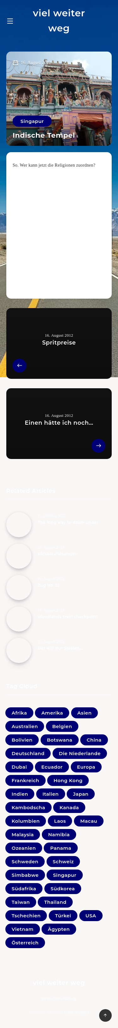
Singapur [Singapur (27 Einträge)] (64, 875)
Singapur (32, 121)
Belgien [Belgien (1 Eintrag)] (62, 726)
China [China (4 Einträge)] (94, 740)
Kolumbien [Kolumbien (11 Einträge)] (26, 821)
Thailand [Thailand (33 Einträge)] (55, 902)
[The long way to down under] (18, 524)
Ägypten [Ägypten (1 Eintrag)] (59, 929)
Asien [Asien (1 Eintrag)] (84, 713)
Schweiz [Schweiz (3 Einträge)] (63, 862)
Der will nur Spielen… (60, 648)
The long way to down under (68, 522)
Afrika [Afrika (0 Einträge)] (19, 713)
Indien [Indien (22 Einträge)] (20, 794)
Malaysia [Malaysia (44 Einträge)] (23, 834)
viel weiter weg (59, 20)
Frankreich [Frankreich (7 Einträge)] (25, 780)
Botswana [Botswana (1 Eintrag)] (59, 740)
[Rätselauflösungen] (18, 556)
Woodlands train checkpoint (68, 616)
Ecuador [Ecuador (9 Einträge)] (52, 767)
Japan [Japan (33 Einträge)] (80, 794)
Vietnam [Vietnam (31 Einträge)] (23, 929)
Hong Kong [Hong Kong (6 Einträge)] (67, 780)
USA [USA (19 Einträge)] (91, 916)
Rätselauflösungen (57, 553)
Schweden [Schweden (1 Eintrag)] (25, 862)
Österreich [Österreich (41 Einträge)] (25, 943)
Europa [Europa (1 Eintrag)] (86, 767)
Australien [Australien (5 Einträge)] (25, 726)
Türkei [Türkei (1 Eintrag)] (63, 916)
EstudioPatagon (76, 1012)
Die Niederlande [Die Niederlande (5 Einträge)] (80, 753)
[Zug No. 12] (18, 587)
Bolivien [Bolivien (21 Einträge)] (22, 740)
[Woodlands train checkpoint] (18, 619)
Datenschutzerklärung (59, 999)
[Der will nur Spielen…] (18, 650)
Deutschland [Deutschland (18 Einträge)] (28, 753)
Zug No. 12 (48, 585)
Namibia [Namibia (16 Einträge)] (59, 834)
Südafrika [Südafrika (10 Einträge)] (24, 889)
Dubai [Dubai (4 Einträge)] (19, 767)
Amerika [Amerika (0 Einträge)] (52, 713)
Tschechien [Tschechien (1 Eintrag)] (26, 916)
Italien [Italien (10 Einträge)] (50, 794)
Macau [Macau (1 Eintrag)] (88, 821)
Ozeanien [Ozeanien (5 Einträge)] (24, 848)
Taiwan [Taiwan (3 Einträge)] (21, 902)
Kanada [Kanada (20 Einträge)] (69, 807)
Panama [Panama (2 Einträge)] (60, 848)
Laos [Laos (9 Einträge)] (60, 821)
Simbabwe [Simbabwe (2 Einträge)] (25, 875)
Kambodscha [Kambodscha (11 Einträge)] (28, 807)
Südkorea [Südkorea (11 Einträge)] (63, 889)
